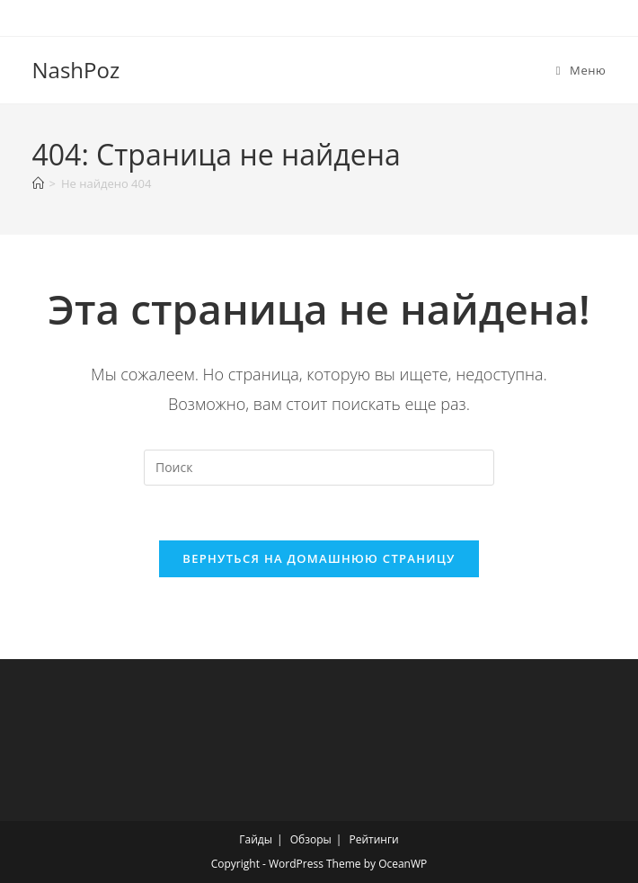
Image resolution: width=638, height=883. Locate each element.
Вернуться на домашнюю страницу (318, 558)
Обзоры (311, 839)
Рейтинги (373, 839)
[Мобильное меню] (581, 70)
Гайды (255, 839)
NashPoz (76, 70)
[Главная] (38, 183)
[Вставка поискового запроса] (319, 468)
